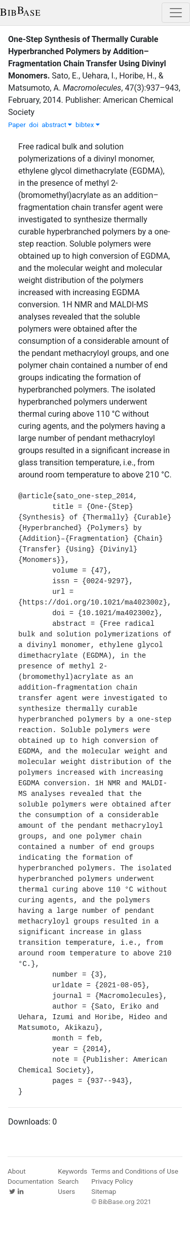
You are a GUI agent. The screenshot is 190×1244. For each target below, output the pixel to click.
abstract (57, 125)
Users (66, 1191)
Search (68, 1181)
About (17, 1171)
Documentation (31, 1181)
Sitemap (103, 1191)
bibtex (87, 125)
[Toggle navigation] (176, 13)
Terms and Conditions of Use (134, 1171)
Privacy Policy (112, 1181)
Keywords (72, 1171)
